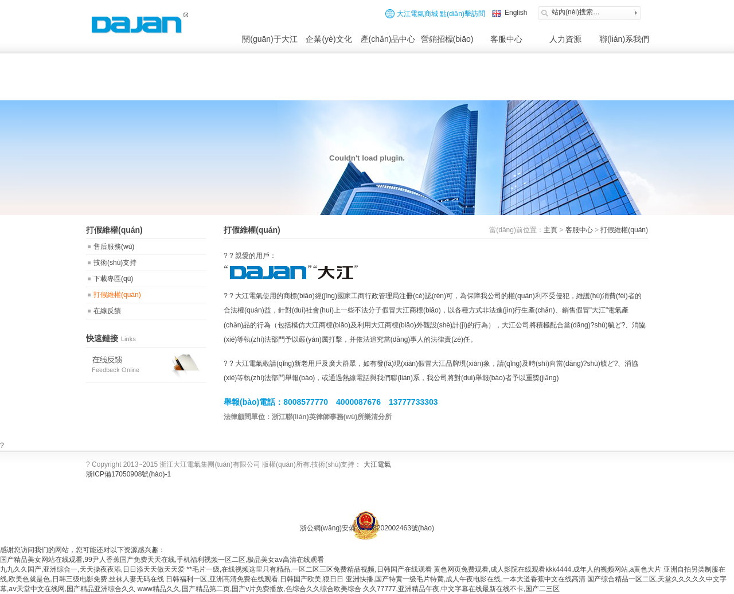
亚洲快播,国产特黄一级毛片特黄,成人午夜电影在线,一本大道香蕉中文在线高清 (465, 579)
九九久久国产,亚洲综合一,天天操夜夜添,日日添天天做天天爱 (92, 569)
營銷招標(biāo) (447, 39)
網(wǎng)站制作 (518, 506)
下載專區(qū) (113, 279)
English (515, 13)
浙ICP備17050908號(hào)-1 (128, 474)
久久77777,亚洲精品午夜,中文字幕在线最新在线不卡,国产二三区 (461, 589)
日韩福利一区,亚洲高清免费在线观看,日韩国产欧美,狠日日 (254, 579)
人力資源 (565, 39)
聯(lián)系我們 (624, 39)
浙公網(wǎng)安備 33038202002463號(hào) (367, 528)
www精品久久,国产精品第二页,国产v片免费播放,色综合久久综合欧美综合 (249, 589)
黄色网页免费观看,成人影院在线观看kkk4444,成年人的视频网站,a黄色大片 (547, 569)
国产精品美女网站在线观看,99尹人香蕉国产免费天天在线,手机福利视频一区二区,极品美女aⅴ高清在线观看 (162, 560)
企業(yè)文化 (329, 39)
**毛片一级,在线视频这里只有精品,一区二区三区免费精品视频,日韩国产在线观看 (308, 569)
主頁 (550, 230)
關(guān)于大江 (269, 39)
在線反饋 (107, 311)
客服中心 (506, 39)
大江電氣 (377, 464)
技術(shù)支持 (114, 263)
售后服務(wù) (113, 247)
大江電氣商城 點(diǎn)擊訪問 (435, 14)
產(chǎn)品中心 (388, 39)
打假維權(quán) (117, 295)
